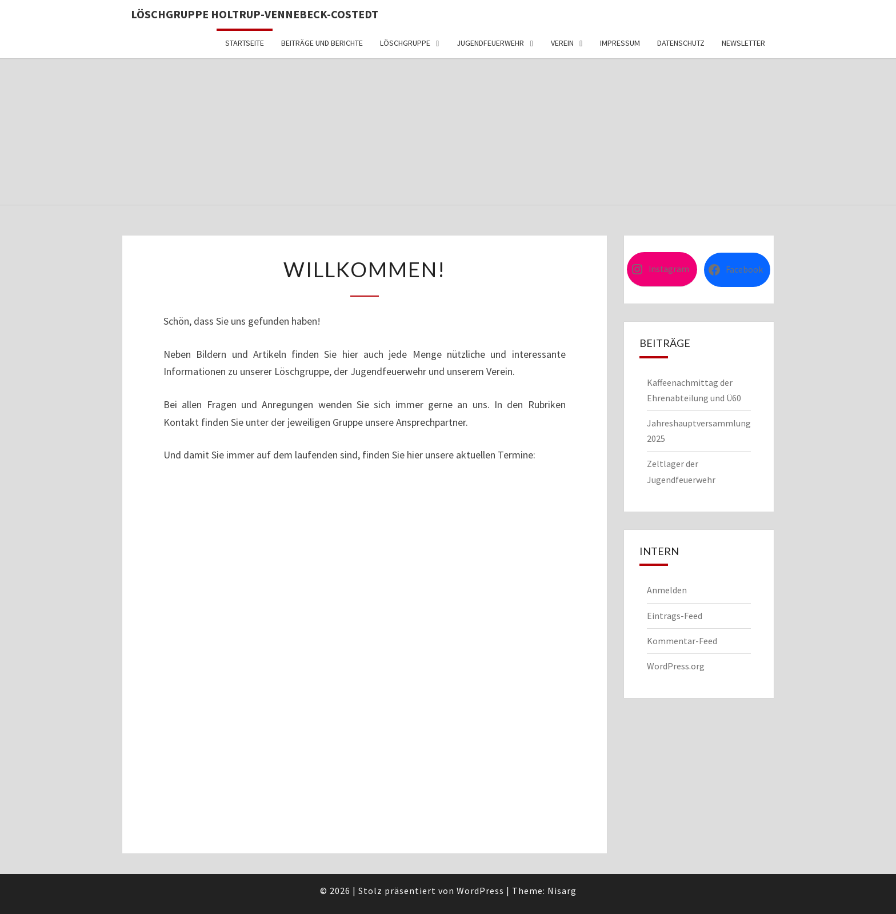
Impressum (620, 43)
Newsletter (743, 43)
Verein (562, 43)
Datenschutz (681, 43)
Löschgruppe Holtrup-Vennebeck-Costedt (254, 14)
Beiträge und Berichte (322, 43)
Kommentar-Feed (682, 640)
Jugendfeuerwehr (490, 43)
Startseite (244, 43)
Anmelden (667, 590)
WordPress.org (676, 666)
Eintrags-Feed (674, 615)
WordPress (480, 890)
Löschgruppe (405, 43)
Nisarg (562, 890)
